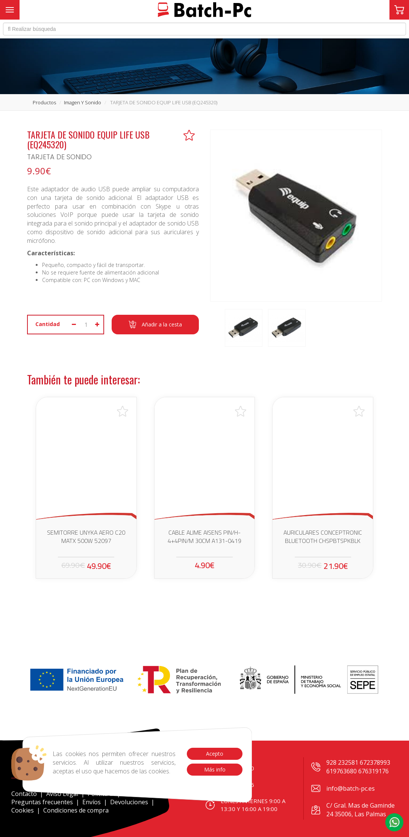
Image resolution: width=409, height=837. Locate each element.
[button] (394, 822)
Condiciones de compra (76, 810)
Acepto (214, 753)
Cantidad (47, 324)
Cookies (22, 810)
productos (44, 102)
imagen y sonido (82, 102)
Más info (214, 769)
